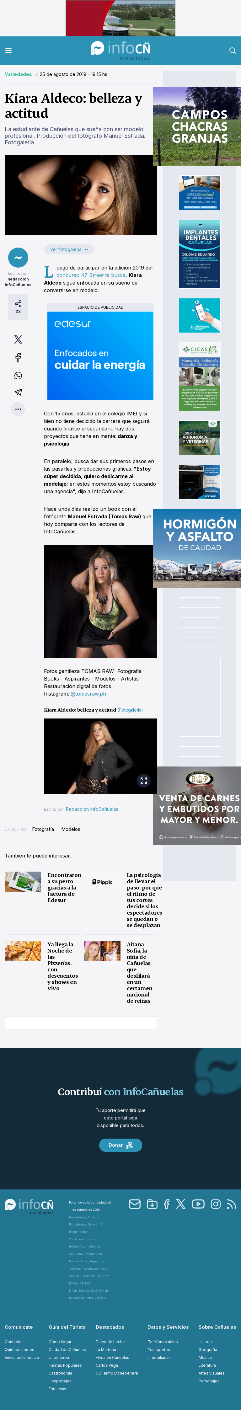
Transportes (158, 1349)
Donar (121, 1145)
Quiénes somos (19, 1349)
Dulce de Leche (110, 1341)
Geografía (208, 1349)
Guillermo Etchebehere (117, 1373)
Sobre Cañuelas (217, 1327)
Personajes (209, 1381)
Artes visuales (212, 1373)
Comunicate (19, 1327)
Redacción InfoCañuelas (92, 809)
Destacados (110, 1327)
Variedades (19, 74)
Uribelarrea (59, 1357)
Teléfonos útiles (162, 1341)
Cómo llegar (60, 1341)
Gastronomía (60, 1373)
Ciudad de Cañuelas (67, 1349)
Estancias (57, 1388)
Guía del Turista (67, 1327)
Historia (206, 1341)
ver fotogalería (69, 249)
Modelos (70, 829)
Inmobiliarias (159, 1357)
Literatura (207, 1365)
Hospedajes (60, 1381)
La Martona (106, 1349)
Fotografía (43, 829)
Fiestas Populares (65, 1365)
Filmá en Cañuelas (112, 1357)
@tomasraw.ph (88, 694)
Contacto (13, 1341)
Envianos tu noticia (22, 1357)
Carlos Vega (107, 1365)
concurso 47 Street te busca (91, 275)
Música (205, 1357)
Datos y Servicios (168, 1327)
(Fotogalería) (130, 710)
